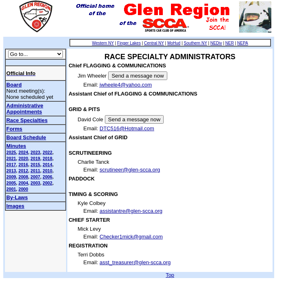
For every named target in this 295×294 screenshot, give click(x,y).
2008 (23, 176)
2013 (11, 170)
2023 (35, 152)
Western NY (103, 43)
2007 (35, 176)
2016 (23, 164)
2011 (35, 170)
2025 (11, 152)
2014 (47, 164)
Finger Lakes (129, 43)
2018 (47, 158)
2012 (23, 170)
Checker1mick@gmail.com (131, 237)
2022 (47, 152)
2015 (35, 164)
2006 (47, 176)
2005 (11, 182)
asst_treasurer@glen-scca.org (135, 262)
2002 (47, 182)
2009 (11, 176)
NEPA (242, 43)
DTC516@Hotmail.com (127, 128)
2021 (11, 158)
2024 (23, 152)
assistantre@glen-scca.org (131, 211)
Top (170, 275)
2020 (23, 158)
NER (229, 43)
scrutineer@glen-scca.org (130, 170)
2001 (11, 189)
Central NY (154, 43)
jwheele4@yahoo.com (126, 85)
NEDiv (216, 43)
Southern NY (195, 43)
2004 (23, 182)
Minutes (16, 146)
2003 (35, 182)
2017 (11, 164)
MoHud (173, 43)
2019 (35, 158)
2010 (47, 170)
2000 (23, 189)
